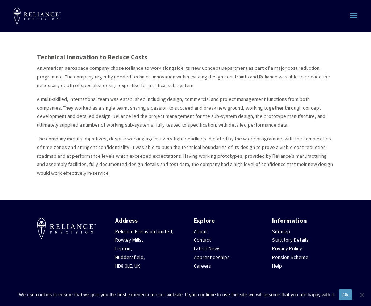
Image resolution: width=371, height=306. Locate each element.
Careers (202, 266)
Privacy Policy (287, 248)
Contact (202, 240)
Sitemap (281, 231)
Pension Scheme (290, 257)
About (200, 231)
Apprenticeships (212, 257)
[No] (362, 294)
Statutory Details (290, 240)
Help (277, 266)
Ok (345, 294)
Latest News (207, 248)
